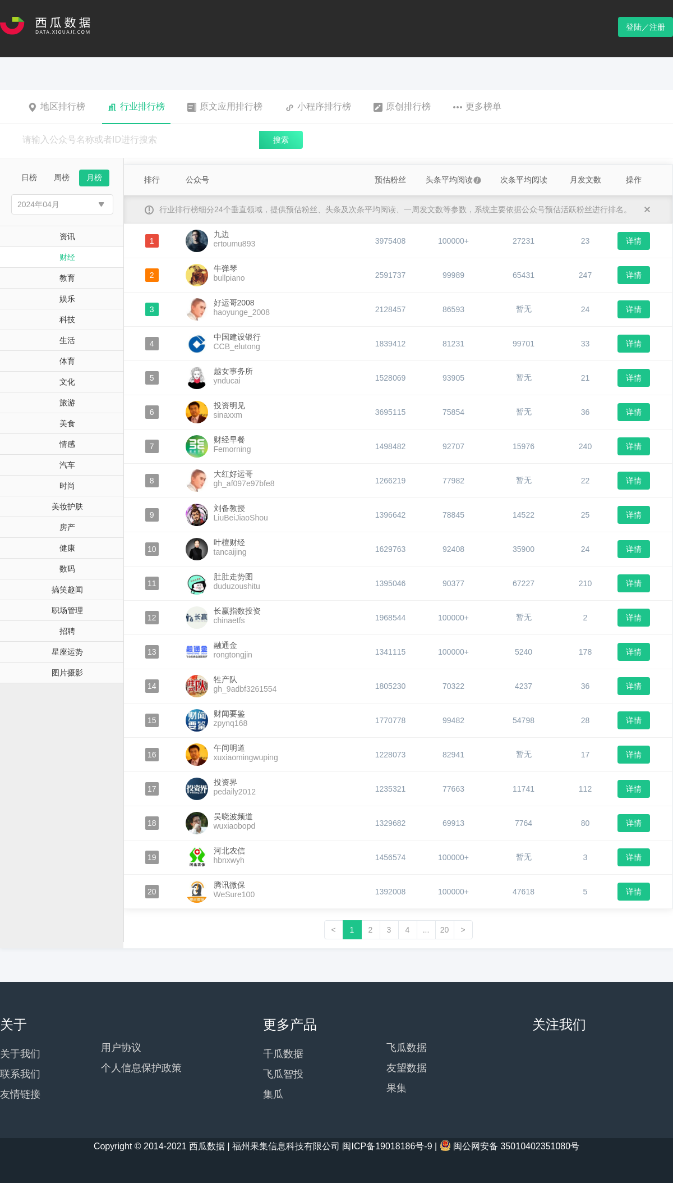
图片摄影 (67, 672)
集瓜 (273, 1094)
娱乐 (67, 298)
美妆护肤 (67, 506)
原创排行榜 (402, 107)
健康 (67, 547)
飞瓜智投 (283, 1074)
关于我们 (20, 1053)
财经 (67, 257)
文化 (67, 381)
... (426, 929)
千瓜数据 (283, 1053)
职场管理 (67, 610)
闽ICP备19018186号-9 (387, 1146)
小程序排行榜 (318, 107)
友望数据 (406, 1068)
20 (444, 929)
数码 (67, 568)
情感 (67, 444)
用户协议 (121, 1047)
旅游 (67, 402)
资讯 (67, 236)
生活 (67, 340)
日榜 (29, 177)
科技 (67, 319)
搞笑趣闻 (67, 589)
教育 (67, 277)
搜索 (281, 139)
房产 (67, 527)
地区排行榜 (56, 107)
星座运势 (67, 651)
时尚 (67, 485)
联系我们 (20, 1074)
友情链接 (20, 1094)
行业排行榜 (136, 107)
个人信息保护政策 (141, 1068)
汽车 (67, 464)
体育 (67, 361)
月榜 (94, 177)
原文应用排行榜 (224, 107)
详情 (634, 240)
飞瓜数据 (406, 1047)
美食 (67, 423)
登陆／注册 (645, 26)
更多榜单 (477, 107)
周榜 (62, 177)
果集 (396, 1088)
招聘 (67, 631)
